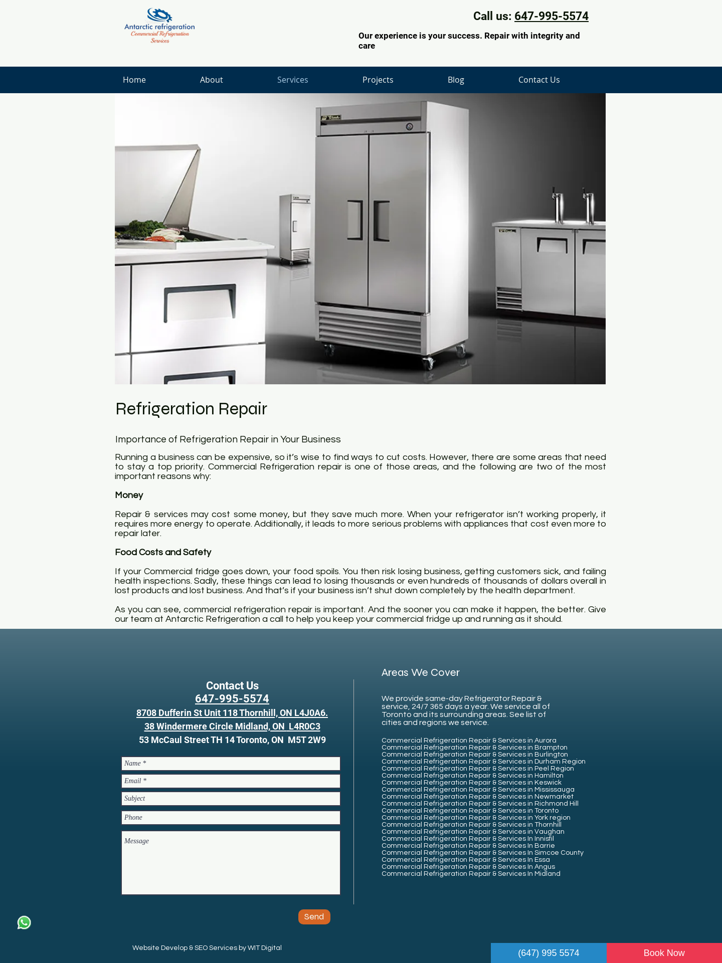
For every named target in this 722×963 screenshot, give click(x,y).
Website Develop (160, 947)
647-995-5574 (551, 16)
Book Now (664, 953)
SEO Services (216, 947)
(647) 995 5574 (548, 953)
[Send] (314, 916)
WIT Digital (265, 947)
